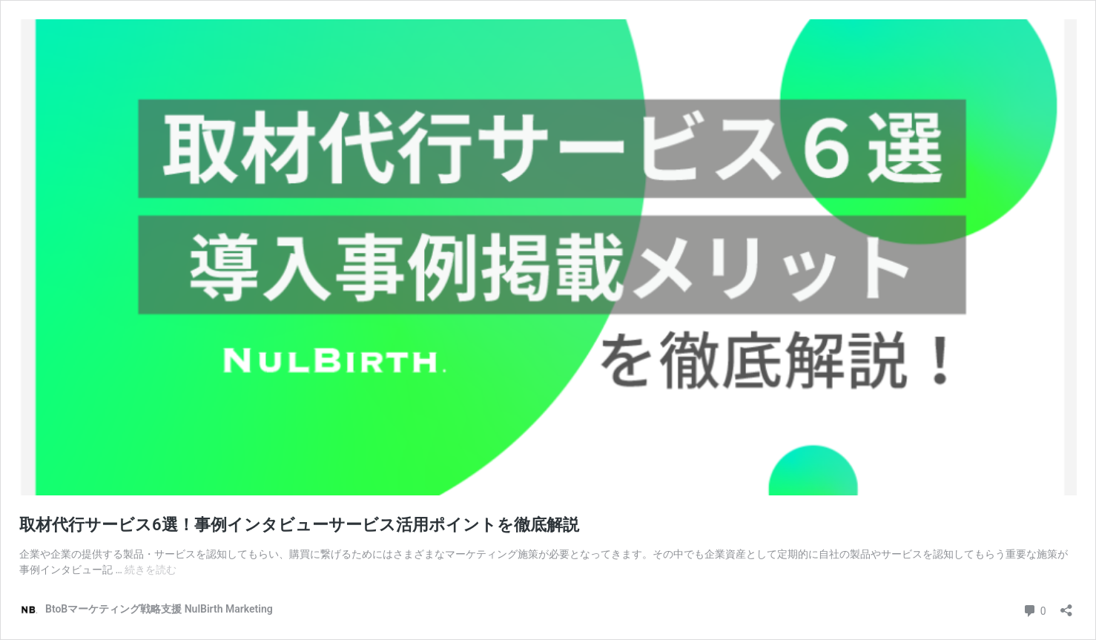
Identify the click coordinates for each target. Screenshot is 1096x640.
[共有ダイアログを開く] (1066, 605)
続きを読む (150, 569)
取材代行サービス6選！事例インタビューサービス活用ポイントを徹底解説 (299, 524)
